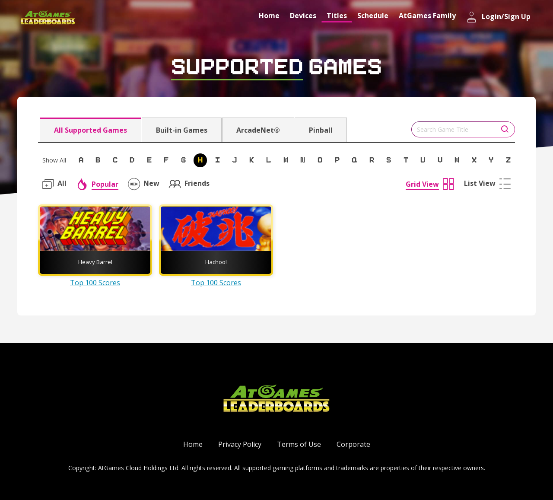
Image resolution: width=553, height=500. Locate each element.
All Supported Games (90, 130)
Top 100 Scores (95, 282)
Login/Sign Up (498, 17)
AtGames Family (427, 15)
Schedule (372, 15)
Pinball (321, 130)
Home (269, 15)
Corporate (353, 444)
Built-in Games (181, 130)
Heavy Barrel (95, 262)
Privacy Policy (239, 444)
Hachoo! (216, 262)
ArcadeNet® (258, 130)
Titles (337, 15)
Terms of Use (299, 444)
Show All (54, 160)
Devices (303, 15)
